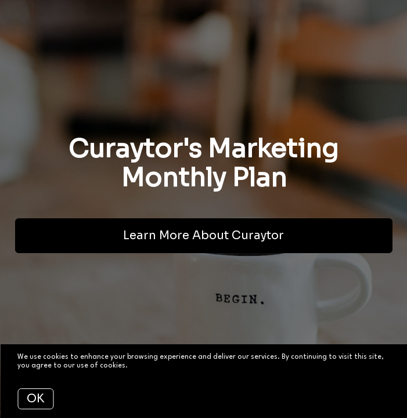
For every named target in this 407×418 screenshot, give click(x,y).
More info (146, 365)
